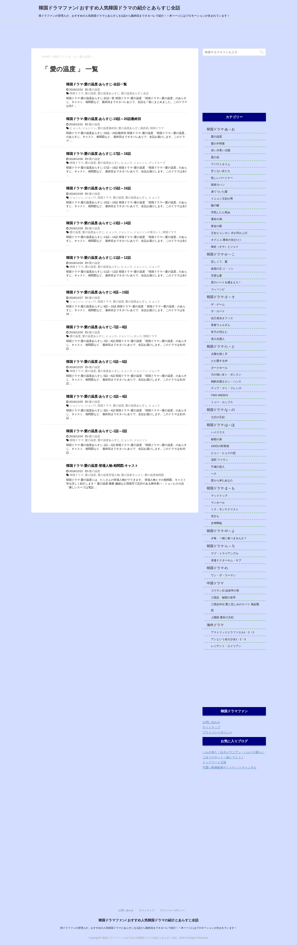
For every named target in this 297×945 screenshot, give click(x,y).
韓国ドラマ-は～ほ (221, 425)
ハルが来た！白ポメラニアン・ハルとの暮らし (234, 752)
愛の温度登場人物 (109, 475)
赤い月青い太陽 (220, 150)
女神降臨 (216, 523)
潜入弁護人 (218, 338)
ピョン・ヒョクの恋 (223, 453)
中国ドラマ (215, 583)
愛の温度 (94, 89)
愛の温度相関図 (154, 475)
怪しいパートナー (222, 178)
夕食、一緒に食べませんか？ (229, 538)
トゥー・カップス (222, 402)
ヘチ (213, 473)
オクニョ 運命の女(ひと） (227, 239)
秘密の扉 (216, 439)
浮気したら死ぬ (220, 212)
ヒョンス (75, 128)
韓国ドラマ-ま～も (221, 488)
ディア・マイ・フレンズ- (226, 388)
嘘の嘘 (215, 205)
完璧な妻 (216, 275)
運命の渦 (216, 219)
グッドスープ (157, 162)
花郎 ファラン (219, 459)
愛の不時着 (218, 143)
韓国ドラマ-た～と (221, 346)
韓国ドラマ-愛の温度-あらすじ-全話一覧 (96, 84)
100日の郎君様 (220, 446)
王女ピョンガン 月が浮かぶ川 (229, 233)
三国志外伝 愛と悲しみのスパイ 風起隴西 (235, 607)
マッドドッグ (219, 495)
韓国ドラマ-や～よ (221, 531)
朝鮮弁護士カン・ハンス (227, 381)
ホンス (138, 336)
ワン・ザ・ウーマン (223, 575)
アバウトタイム (220, 164)
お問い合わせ (211, 722)
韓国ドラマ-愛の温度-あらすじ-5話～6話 (96, 361)
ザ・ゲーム (218, 304)
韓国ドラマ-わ (217, 568)
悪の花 (215, 157)
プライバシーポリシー (217, 732)
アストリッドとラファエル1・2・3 (232, 632)
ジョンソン (89, 128)
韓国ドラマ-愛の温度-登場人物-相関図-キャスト (102, 465)
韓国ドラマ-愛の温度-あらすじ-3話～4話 (96, 396)
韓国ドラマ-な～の (221, 410)
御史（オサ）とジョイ (224, 246)
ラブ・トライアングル (224, 553)
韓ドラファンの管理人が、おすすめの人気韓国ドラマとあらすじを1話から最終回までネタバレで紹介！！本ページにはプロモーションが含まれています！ (148, 927)
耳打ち (215, 516)
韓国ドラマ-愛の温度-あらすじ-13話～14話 (98, 223)
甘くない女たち (220, 171)
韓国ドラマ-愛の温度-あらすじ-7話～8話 (96, 327)
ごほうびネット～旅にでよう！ (223, 757)
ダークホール (219, 367)
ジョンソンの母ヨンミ (147, 232)
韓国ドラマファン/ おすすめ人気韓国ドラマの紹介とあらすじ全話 (109, 8)
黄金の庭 (216, 226)
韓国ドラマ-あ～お (221, 129)
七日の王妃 (218, 417)
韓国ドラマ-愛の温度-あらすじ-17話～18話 (98, 153)
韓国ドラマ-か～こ (221, 254)
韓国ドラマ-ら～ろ (221, 546)
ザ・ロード (218, 311)
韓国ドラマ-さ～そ (221, 297)
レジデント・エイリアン (226, 646)
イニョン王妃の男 (222, 198)
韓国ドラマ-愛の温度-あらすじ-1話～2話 (96, 431)
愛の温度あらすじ (109, 93)
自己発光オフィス (222, 318)
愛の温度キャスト (132, 475)
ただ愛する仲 (219, 360)
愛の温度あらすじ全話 (135, 93)
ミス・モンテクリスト (224, 509)
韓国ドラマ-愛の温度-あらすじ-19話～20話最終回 (103, 119)
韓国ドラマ (76, 93)
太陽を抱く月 (219, 353)
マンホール (218, 502)
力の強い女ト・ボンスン (226, 374)
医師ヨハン (218, 184)
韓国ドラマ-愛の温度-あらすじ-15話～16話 (98, 188)
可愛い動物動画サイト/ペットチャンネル (230, 767)
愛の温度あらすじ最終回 (133, 128)
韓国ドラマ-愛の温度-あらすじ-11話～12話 (98, 257)
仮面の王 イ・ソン (222, 268)
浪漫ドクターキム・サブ (226, 560)
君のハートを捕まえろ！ (226, 282)
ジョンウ (90, 197)
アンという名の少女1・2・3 (228, 639)
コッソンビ (218, 289)
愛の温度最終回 (107, 128)
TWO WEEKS (219, 395)
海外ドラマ (215, 625)
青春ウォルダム (220, 325)
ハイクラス (218, 432)
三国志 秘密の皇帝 (223, 597)
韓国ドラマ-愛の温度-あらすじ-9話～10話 (97, 292)
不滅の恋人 (218, 466)
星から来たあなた (222, 480)
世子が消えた (219, 331)
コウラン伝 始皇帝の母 (225, 590)
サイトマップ (211, 727)
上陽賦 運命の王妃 (222, 617)
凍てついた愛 (219, 191)
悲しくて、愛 (219, 261)
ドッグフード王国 (214, 762)
